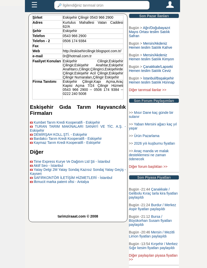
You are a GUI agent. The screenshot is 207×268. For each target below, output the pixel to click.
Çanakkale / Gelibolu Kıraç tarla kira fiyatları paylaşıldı (153, 193)
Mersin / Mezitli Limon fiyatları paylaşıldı (152, 234)
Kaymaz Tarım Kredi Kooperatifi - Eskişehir (67, 143)
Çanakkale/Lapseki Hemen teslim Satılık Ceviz (151, 69)
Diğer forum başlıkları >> (148, 167)
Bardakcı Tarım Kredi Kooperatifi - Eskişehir (68, 139)
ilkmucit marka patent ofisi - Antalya (61, 182)
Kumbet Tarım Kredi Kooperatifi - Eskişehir (67, 122)
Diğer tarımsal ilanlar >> (147, 90)
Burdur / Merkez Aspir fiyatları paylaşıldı (152, 207)
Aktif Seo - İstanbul (48, 166)
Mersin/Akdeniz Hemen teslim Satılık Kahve (150, 45)
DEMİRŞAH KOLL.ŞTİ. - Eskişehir (60, 134)
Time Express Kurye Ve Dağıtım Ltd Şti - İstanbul (71, 161)
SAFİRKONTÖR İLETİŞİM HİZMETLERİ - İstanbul (73, 178)
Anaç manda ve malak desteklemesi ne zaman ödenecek (149, 155)
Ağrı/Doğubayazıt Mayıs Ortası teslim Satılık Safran (149, 32)
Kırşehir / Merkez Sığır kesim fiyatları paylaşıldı (153, 246)
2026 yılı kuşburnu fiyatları (154, 143)
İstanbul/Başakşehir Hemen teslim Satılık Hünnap (152, 80)
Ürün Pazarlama (146, 136)
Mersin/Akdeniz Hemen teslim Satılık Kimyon (151, 57)
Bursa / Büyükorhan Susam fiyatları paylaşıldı (150, 221)
